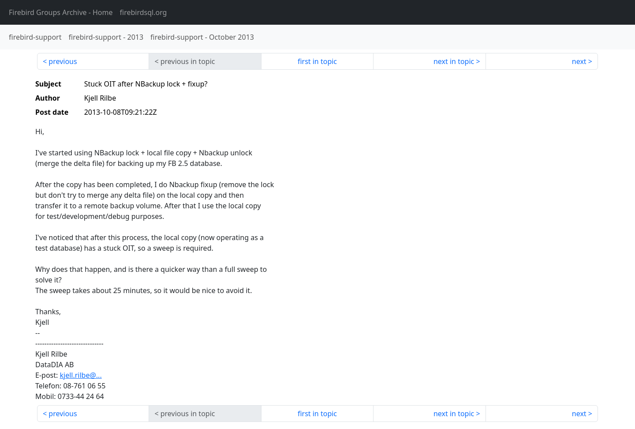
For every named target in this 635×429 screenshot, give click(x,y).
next (579, 61)
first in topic (317, 61)
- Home (61, 12)
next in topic (453, 61)
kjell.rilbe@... (80, 375)
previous (63, 61)
